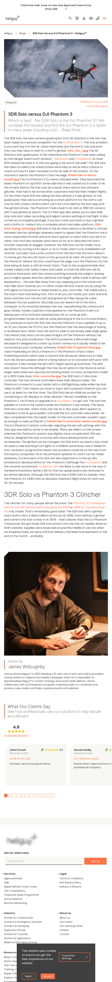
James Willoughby (97, 106)
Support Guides (13, 977)
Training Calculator (15, 969)
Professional (83, 159)
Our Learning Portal (71, 926)
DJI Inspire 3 (65, 401)
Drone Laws (11, 961)
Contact (65, 934)
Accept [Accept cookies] (47, 976)
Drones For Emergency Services (23, 922)
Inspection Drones (15, 930)
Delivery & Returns (70, 886)
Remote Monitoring (15, 903)
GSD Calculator (13, 965)
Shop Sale (51, 8)
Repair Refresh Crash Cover (20, 886)
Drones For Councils (16, 934)
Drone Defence (13, 899)
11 (48, 795)
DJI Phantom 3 (73, 142)
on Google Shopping (16, 735)
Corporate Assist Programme (21, 895)
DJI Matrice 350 (47, 466)
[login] (84, 18)
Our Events (66, 922)
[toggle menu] (104, 18)
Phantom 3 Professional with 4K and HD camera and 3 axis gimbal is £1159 (54, 505)
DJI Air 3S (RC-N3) (20, 758)
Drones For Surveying (16, 926)
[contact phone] (97, 18)
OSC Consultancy (14, 890)
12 (53, 795)
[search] (70, 18)
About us (65, 917)
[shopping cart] (77, 18)
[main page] (13, 18)
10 (44, 795)
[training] (90, 18)
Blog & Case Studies (16, 957)
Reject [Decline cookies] (28, 976)
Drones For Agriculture (17, 938)
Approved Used (13, 878)
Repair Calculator (14, 973)
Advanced (61, 159)
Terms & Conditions (71, 878)
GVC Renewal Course (86, 758)
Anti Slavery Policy (70, 882)
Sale (6, 882)
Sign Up (95, 861)
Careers (64, 930)
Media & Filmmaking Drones (20, 942)
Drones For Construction (18, 917)
